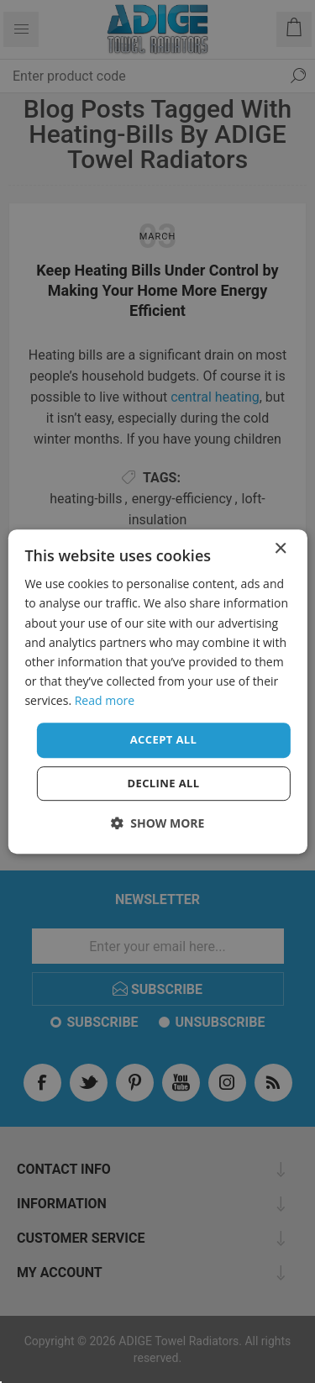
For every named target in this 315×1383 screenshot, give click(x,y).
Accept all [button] (163, 739)
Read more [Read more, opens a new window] (104, 700)
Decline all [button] (163, 783)
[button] (158, 823)
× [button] (280, 549)
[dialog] (157, 691)
